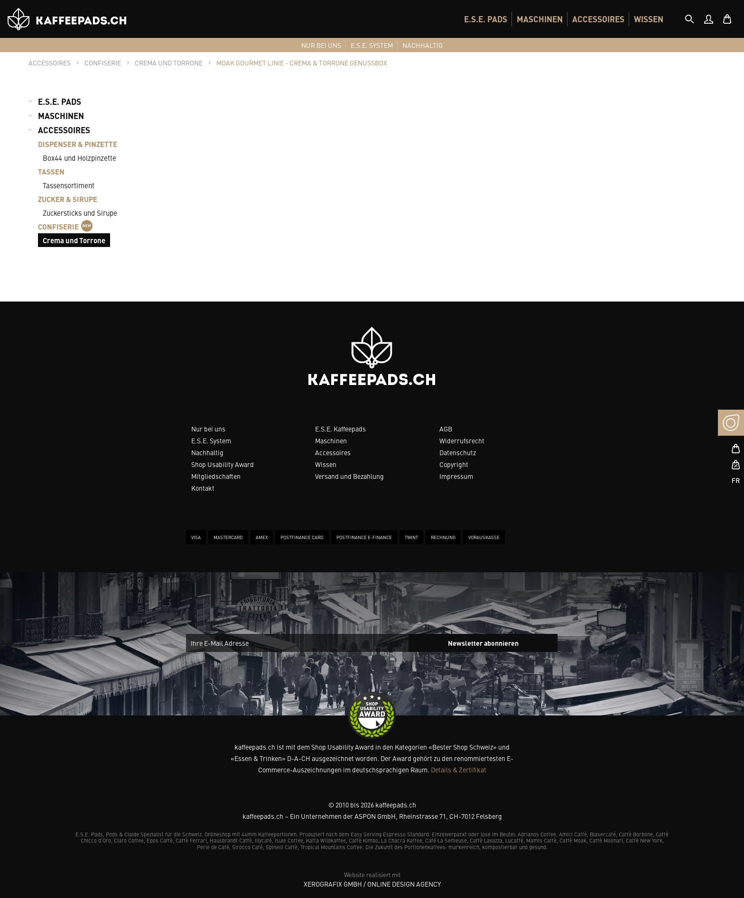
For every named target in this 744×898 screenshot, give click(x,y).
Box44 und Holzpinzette (79, 158)
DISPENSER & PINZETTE (77, 144)
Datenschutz (457, 452)
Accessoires (333, 452)
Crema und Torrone (74, 240)
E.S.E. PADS (485, 19)
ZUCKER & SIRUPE (67, 199)
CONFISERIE (65, 226)
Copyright (453, 464)
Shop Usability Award (222, 464)
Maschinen (331, 440)
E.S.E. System (211, 440)
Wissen (325, 464)
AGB (445, 428)
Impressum (456, 476)
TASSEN (51, 171)
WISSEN (648, 19)
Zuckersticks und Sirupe (80, 213)
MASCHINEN (540, 19)
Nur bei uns (208, 428)
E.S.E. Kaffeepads (340, 428)
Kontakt (202, 488)
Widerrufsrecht (461, 440)
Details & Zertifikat (458, 769)
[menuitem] (485, 19)
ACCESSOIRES (598, 19)
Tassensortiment (68, 185)
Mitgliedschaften (216, 476)
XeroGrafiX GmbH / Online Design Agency (372, 884)
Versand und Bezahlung (349, 476)
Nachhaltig (207, 452)
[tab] (689, 19)
